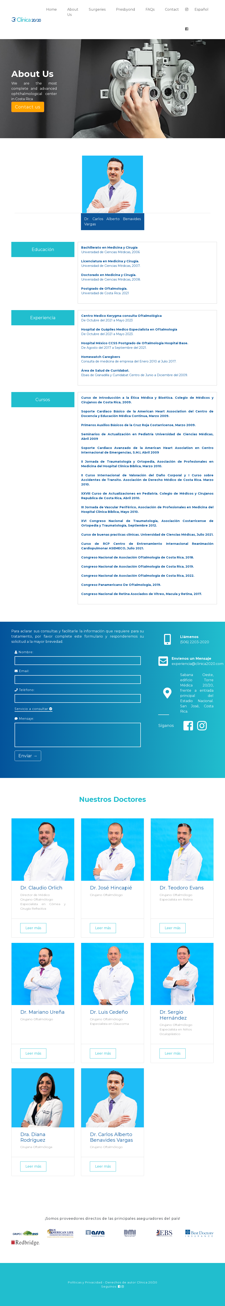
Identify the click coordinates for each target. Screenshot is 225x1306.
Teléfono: (25, 690)
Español (201, 9)
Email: (22, 671)
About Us (72, 12)
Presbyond (125, 9)
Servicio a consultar (33, 709)
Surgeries (97, 9)
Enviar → (27, 755)
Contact (172, 9)
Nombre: (24, 652)
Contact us (27, 107)
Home (51, 9)
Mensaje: (24, 719)
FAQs (150, 9)
